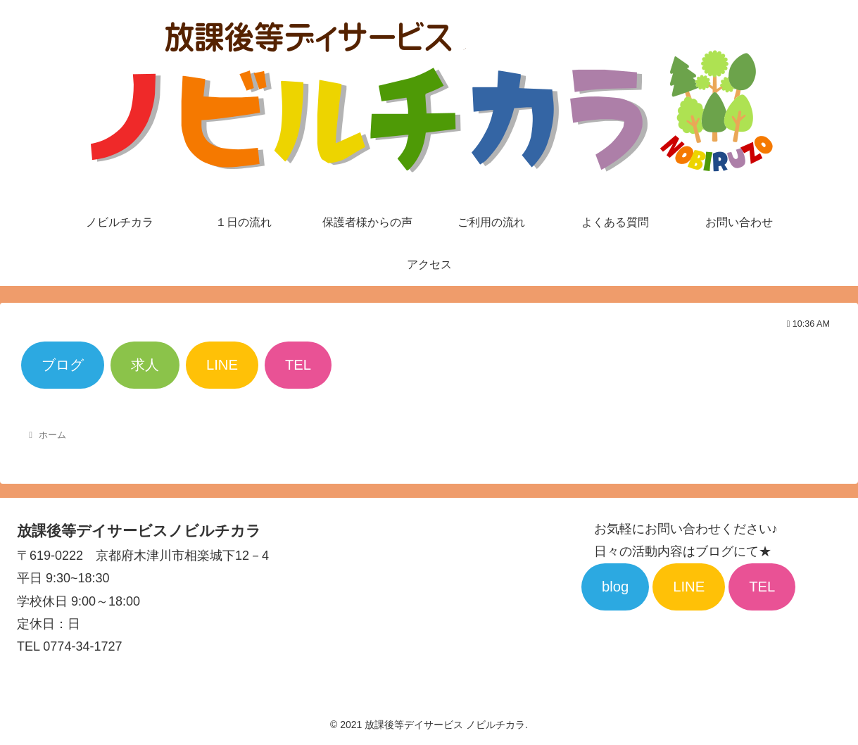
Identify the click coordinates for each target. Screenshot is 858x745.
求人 (145, 364)
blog (615, 586)
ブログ (63, 364)
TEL (298, 364)
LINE (222, 364)
